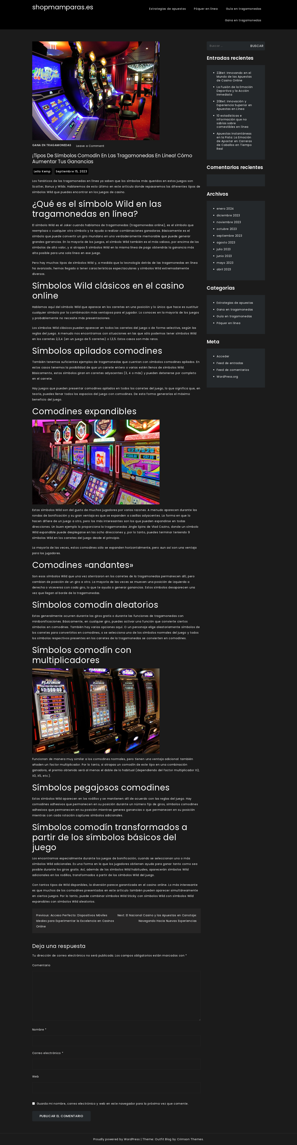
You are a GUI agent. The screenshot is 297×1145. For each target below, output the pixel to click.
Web (35, 1077)
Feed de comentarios (233, 370)
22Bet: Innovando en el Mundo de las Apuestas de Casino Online (234, 76)
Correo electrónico (47, 1053)
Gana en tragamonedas (243, 20)
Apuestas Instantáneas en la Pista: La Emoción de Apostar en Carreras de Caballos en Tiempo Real (234, 141)
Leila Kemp (42, 171)
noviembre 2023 (229, 222)
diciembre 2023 (228, 215)
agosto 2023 (226, 242)
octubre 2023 (227, 229)
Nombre (39, 1030)
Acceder (223, 356)
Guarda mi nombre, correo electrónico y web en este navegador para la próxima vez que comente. (113, 1103)
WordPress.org (227, 377)
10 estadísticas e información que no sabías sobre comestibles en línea (232, 121)
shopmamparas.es (63, 7)
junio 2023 (224, 256)
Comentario (41, 965)
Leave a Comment (90, 146)
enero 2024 (225, 209)
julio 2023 (224, 249)
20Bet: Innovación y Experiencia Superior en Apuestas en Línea (234, 105)
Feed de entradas (230, 363)
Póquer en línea (206, 9)
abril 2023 (224, 269)
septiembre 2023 (229, 236)
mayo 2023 (225, 263)
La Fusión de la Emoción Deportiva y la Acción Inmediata (235, 91)
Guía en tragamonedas (243, 9)
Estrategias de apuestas (167, 9)
